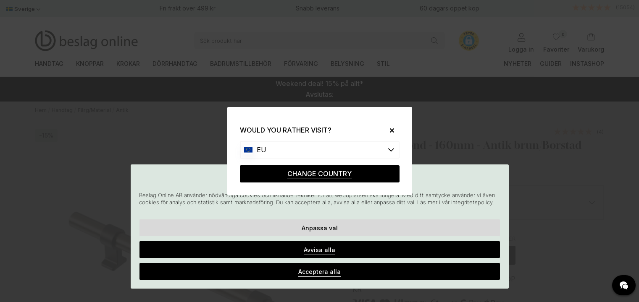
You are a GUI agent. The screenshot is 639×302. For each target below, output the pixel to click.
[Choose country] (320, 150)
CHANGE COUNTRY (319, 173)
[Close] (388, 130)
